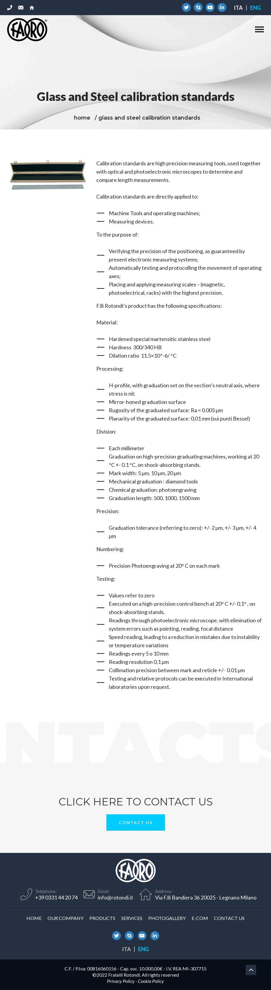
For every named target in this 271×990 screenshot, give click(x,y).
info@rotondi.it (115, 897)
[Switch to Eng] (255, 7)
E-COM (200, 918)
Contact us (135, 822)
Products (102, 918)
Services (131, 918)
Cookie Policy (151, 981)
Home (34, 918)
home (82, 118)
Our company (65, 918)
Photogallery (167, 918)
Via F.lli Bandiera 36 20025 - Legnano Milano (205, 897)
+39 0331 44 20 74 (56, 897)
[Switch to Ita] (238, 7)
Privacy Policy (121, 981)
